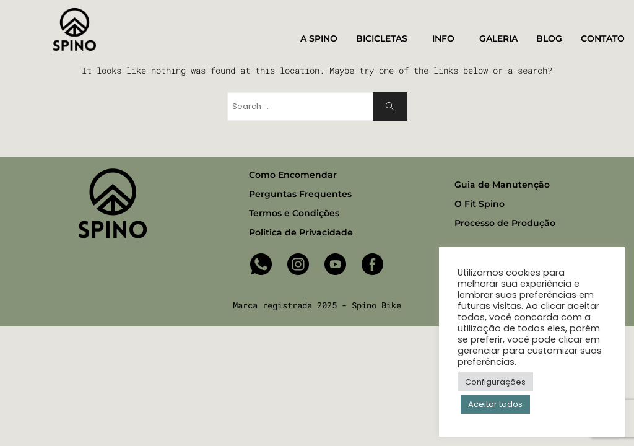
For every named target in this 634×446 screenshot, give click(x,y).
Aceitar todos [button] (495, 404)
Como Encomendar (293, 174)
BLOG (549, 38)
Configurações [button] (495, 382)
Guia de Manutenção (502, 184)
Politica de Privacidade (301, 232)
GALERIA (498, 38)
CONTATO (606, 39)
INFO (446, 39)
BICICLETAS (385, 39)
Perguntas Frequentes (300, 193)
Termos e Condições (294, 213)
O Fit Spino (479, 203)
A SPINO (318, 38)
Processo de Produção (504, 223)
